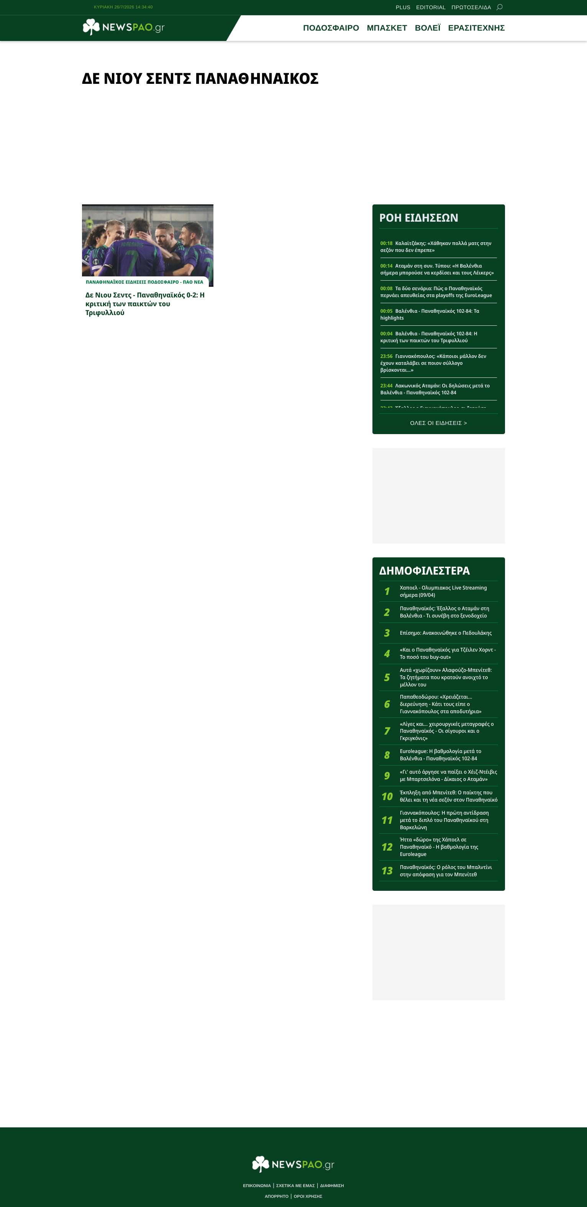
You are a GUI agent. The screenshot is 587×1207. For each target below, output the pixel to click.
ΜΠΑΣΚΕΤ (387, 28)
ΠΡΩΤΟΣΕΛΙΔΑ (471, 7)
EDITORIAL (431, 7)
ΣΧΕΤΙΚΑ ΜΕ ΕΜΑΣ (295, 1186)
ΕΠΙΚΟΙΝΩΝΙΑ (257, 1186)
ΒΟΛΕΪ (428, 28)
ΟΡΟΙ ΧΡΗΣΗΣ (308, 1196)
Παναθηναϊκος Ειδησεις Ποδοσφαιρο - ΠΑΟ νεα (144, 282)
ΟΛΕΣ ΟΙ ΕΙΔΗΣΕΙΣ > (438, 423)
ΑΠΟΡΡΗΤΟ (277, 1196)
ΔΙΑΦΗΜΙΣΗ (332, 1186)
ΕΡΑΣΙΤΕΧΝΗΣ (476, 28)
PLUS (403, 7)
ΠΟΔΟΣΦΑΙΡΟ (331, 28)
